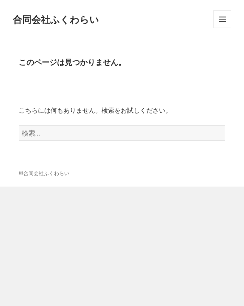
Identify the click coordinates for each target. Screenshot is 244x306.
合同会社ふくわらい (56, 19)
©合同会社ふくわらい (44, 173)
